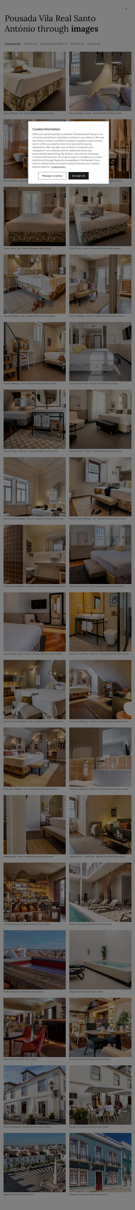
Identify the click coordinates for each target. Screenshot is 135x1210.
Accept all (78, 175)
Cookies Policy (58, 166)
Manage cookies (52, 175)
